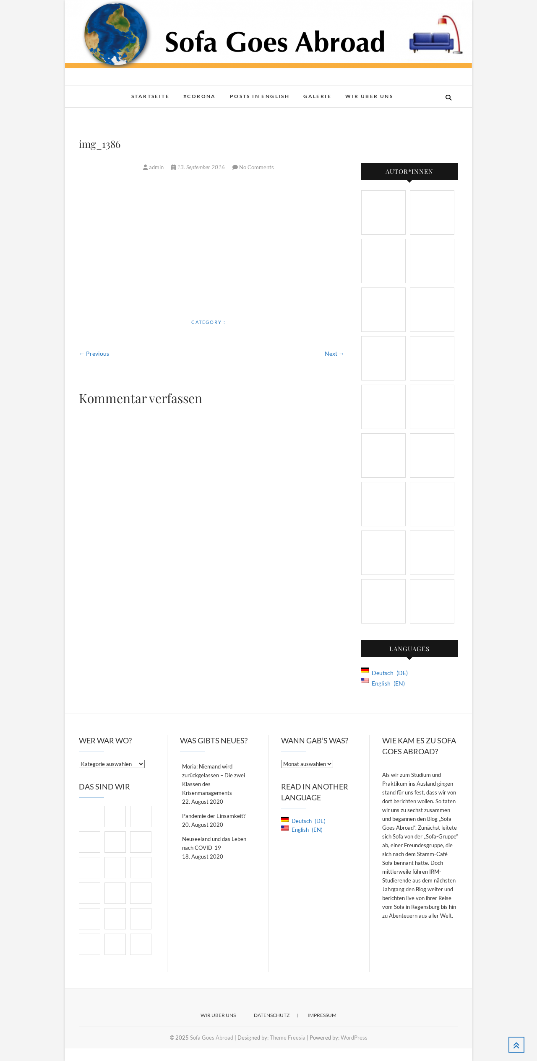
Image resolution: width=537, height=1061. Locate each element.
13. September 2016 (198, 167)
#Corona (199, 96)
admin (154, 167)
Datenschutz (271, 1015)
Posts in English (259, 96)
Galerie (317, 96)
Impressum (322, 1015)
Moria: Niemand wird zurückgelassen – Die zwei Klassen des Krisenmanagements (213, 779)
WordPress (354, 1037)
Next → (334, 353)
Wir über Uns (369, 96)
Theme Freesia (287, 1037)
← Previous (94, 353)
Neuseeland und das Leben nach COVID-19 (214, 843)
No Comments (256, 167)
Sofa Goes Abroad (211, 1037)
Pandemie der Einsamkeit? (213, 816)
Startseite (150, 96)
